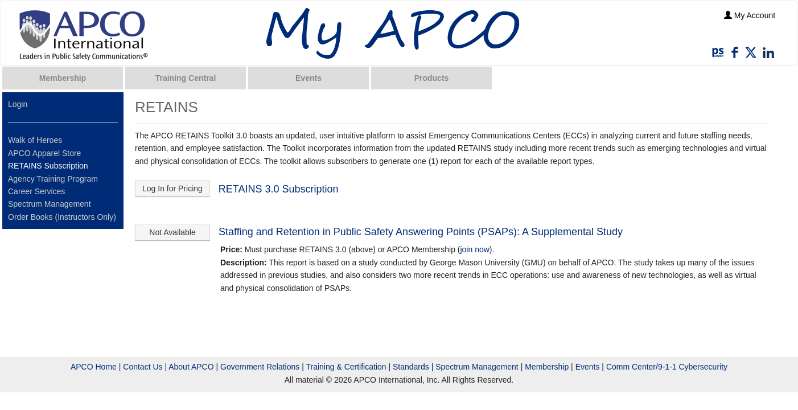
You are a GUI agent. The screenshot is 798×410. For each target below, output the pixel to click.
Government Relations (259, 366)
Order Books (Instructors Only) (62, 217)
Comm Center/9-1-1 (641, 366)
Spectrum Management (49, 203)
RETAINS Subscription (48, 165)
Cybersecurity (702, 366)
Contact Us (142, 366)
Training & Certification (346, 366)
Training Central (185, 78)
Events (308, 78)
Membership (62, 78)
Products (431, 78)
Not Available (172, 232)
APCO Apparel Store (44, 153)
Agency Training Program (53, 178)
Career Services (36, 191)
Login (17, 104)
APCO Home (94, 366)
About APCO (190, 366)
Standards (411, 366)
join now (474, 249)
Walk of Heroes (35, 140)
